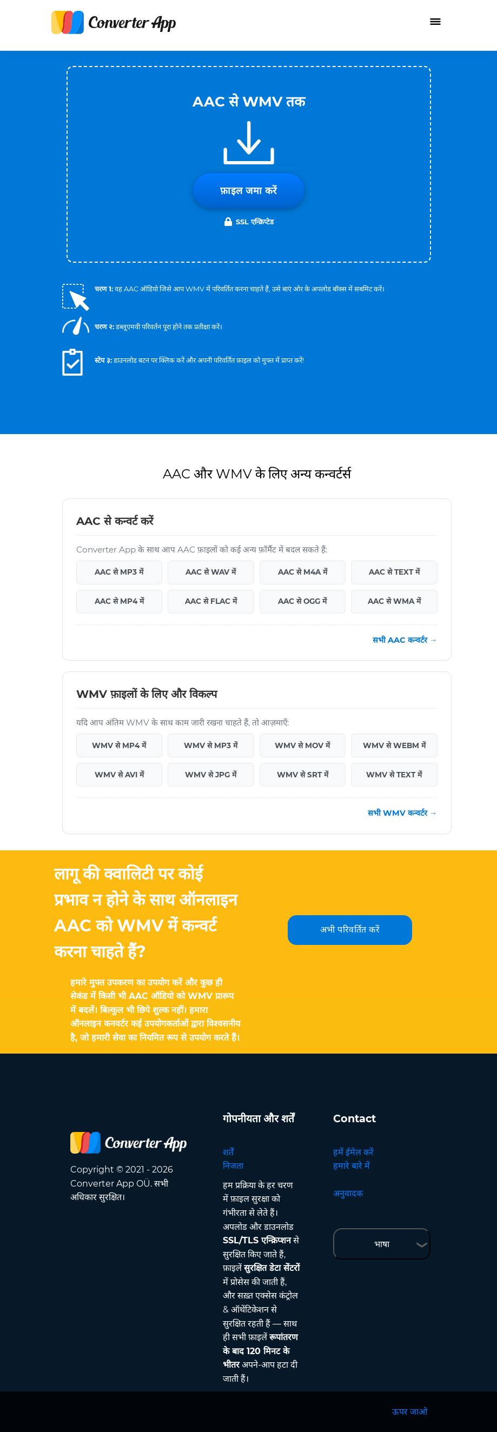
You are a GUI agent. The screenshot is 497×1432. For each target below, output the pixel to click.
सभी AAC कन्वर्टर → (405, 640)
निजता (233, 1166)
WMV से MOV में (302, 745)
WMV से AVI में (119, 774)
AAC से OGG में (302, 601)
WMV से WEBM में (394, 745)
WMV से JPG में (210, 774)
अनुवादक (348, 1193)
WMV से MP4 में (119, 745)
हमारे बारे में (351, 1166)
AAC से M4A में (302, 572)
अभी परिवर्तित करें (350, 929)
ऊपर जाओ (409, 1412)
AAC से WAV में (210, 572)
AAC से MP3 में (119, 572)
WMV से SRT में (302, 774)
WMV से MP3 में (210, 745)
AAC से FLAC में (211, 601)
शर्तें (228, 1152)
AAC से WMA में (394, 601)
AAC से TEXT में (394, 572)
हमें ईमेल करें (353, 1152)
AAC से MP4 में (119, 601)
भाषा (381, 1244)
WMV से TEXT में (394, 774)
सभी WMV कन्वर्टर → (402, 813)
